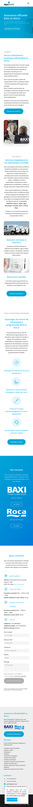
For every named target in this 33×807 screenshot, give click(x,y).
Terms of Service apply (17, 689)
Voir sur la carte (19, 584)
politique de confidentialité (20, 676)
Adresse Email (8, 640)
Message (6, 662)
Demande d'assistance (12, 29)
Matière (6, 654)
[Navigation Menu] (28, 3)
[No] (27, 788)
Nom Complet (8, 632)
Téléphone (7, 647)
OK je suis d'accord (12, 799)
